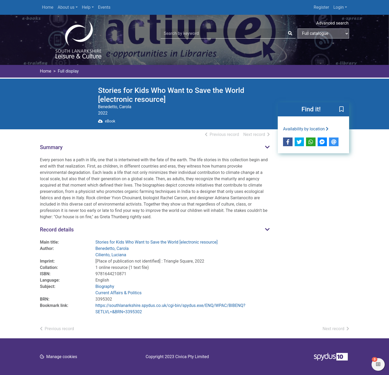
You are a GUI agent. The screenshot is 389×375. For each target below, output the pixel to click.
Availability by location (305, 128)
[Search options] (323, 34)
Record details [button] (57, 229)
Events (104, 7)
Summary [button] (51, 147)
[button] (341, 109)
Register (321, 7)
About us (66, 7)
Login (338, 7)
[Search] (290, 34)
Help (86, 7)
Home (47, 7)
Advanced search (332, 23)
